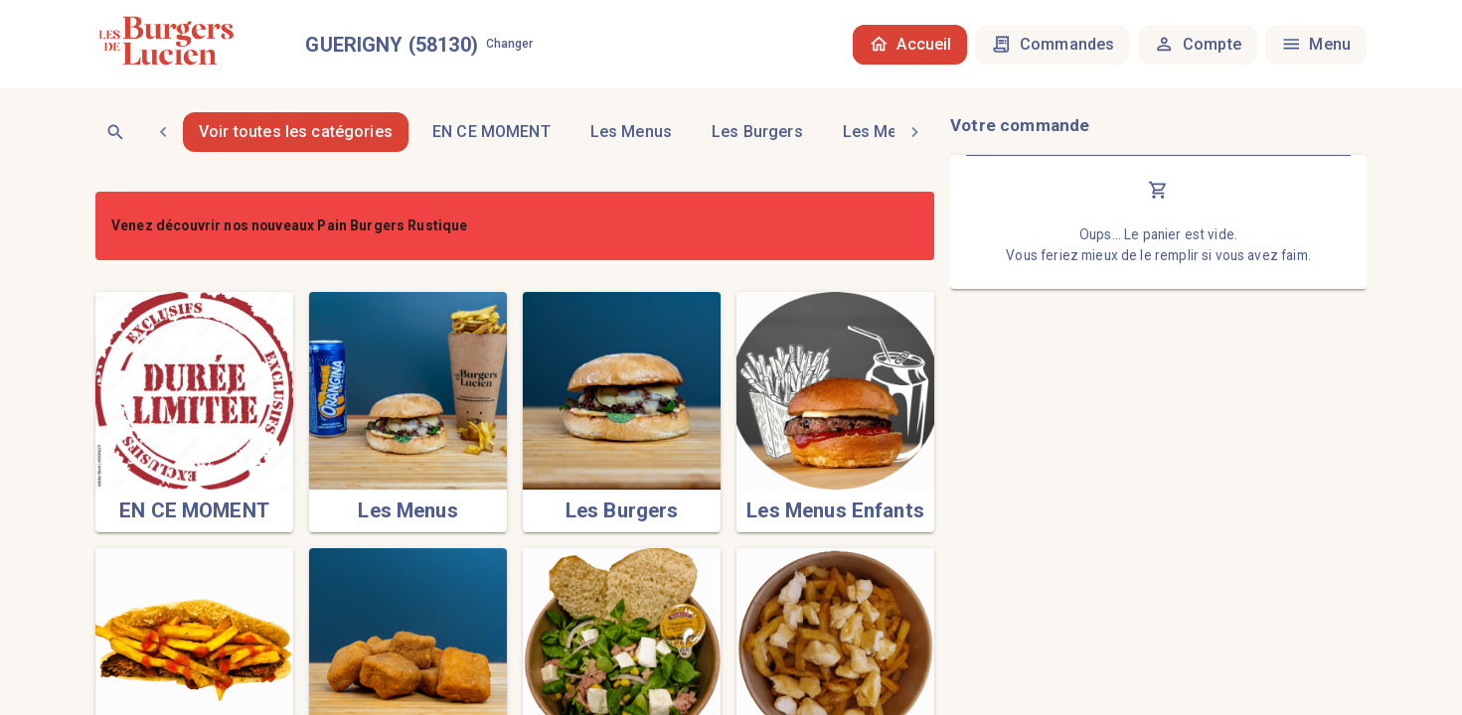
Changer (510, 44)
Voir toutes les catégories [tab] (295, 132)
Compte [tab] (1197, 45)
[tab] (491, 132)
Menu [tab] (1316, 45)
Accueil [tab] (910, 45)
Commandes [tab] (1052, 45)
